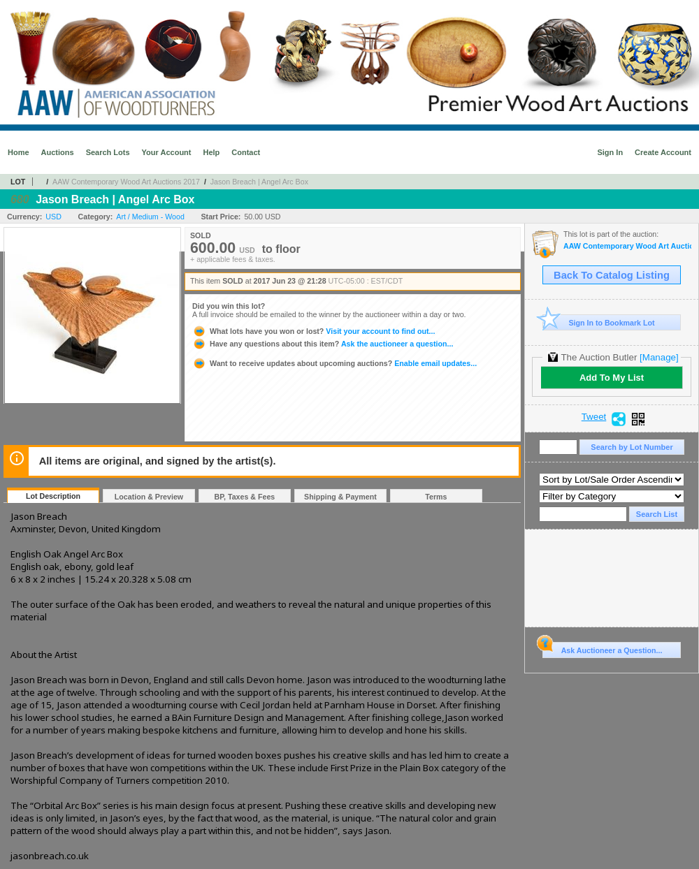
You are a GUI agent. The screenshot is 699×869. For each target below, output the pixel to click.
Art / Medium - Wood (150, 216)
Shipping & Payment (340, 496)
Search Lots (108, 152)
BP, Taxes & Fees (245, 496)
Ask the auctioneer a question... (322, 343)
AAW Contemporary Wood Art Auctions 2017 (126, 181)
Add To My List (611, 377)
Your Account (167, 152)
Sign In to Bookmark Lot (598, 322)
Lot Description (53, 496)
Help (211, 152)
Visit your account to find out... (313, 331)
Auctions (57, 152)
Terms (436, 496)
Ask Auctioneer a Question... (602, 648)
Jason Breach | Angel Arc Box (259, 181)
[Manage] (659, 357)
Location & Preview (149, 496)
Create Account (663, 152)
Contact (245, 152)
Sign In (610, 152)
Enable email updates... (334, 363)
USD (53, 216)
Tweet (594, 417)
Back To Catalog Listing (612, 275)
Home (18, 152)
